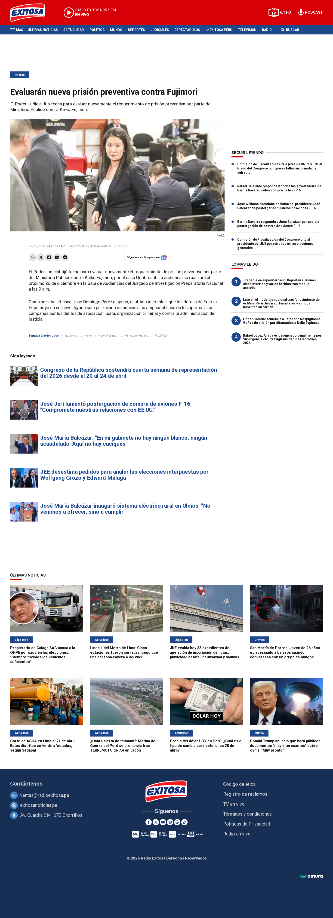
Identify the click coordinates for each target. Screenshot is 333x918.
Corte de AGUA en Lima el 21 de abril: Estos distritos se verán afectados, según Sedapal (42, 745)
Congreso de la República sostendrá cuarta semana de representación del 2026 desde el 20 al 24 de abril (128, 373)
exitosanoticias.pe (38, 805)
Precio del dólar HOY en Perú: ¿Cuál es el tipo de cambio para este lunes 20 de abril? (206, 745)
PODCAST (314, 12)
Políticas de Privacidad (246, 824)
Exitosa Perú (221, 30)
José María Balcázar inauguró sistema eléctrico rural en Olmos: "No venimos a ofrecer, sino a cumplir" (125, 509)
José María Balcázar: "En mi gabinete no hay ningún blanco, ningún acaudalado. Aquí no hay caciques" (123, 441)
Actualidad (73, 30)
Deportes (136, 30)
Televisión (247, 30)
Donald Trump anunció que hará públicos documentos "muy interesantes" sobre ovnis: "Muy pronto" (285, 745)
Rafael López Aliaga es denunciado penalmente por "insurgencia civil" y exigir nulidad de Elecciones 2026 (282, 339)
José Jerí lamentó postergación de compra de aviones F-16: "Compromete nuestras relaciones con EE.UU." (116, 407)
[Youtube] (163, 822)
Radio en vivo (237, 834)
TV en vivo (234, 804)
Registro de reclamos (245, 794)
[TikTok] (184, 822)
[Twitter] (156, 822)
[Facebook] (148, 822)
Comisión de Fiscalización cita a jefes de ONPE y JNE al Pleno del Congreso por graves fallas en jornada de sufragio (279, 168)
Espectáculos (187, 30)
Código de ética (239, 784)
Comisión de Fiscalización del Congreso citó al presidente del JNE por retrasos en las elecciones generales (275, 244)
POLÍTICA (161, 335)
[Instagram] (170, 822)
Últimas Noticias (43, 30)
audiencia (71, 335)
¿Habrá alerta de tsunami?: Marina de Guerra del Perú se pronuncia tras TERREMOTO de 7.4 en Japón (122, 745)
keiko (88, 335)
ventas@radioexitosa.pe (44, 795)
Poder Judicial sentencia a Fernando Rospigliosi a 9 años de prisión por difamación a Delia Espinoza (281, 321)
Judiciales (160, 30)
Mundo (116, 30)
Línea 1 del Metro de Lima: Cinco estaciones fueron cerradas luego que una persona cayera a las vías (124, 652)
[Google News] (177, 822)
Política (97, 30)
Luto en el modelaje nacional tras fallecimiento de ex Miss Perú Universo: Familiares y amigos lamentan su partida (281, 303)
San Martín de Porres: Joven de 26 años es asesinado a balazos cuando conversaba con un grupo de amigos (285, 652)
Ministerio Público (136, 335)
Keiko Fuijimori (108, 335)
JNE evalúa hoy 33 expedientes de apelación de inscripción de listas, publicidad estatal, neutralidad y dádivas (204, 652)
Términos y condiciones (247, 814)
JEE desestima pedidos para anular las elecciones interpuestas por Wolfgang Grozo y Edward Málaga (124, 475)
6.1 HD (285, 12)
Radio (267, 30)
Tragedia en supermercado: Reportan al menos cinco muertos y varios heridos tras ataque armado (279, 283)
